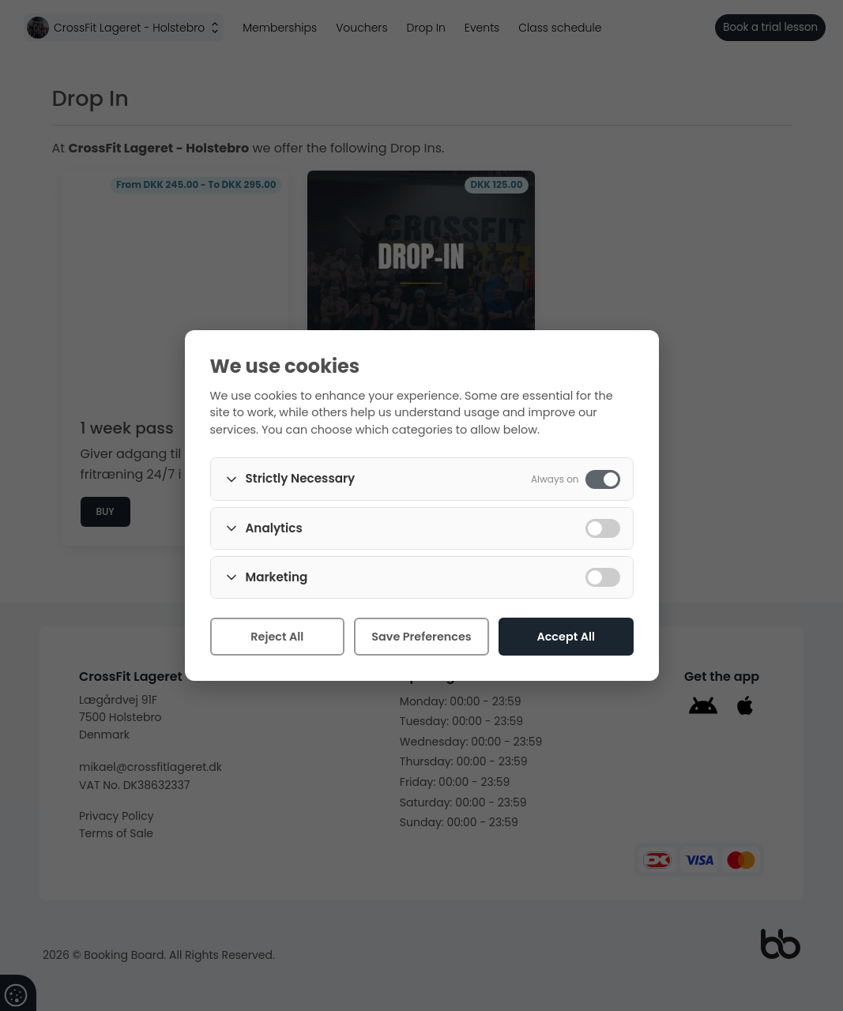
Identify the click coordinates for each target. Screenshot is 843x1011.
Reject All (276, 637)
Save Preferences (421, 637)
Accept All (565, 637)
